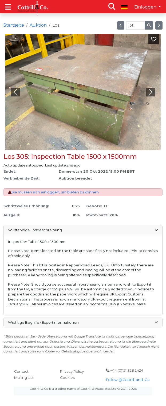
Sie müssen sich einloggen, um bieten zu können (55, 192)
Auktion (38, 25)
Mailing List (24, 377)
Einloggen (145, 7)
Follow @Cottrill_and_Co (128, 379)
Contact (21, 371)
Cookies (67, 377)
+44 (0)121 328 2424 (124, 370)
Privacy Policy (72, 371)
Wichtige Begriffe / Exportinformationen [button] (83, 322)
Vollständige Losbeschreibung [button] (83, 230)
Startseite (13, 25)
